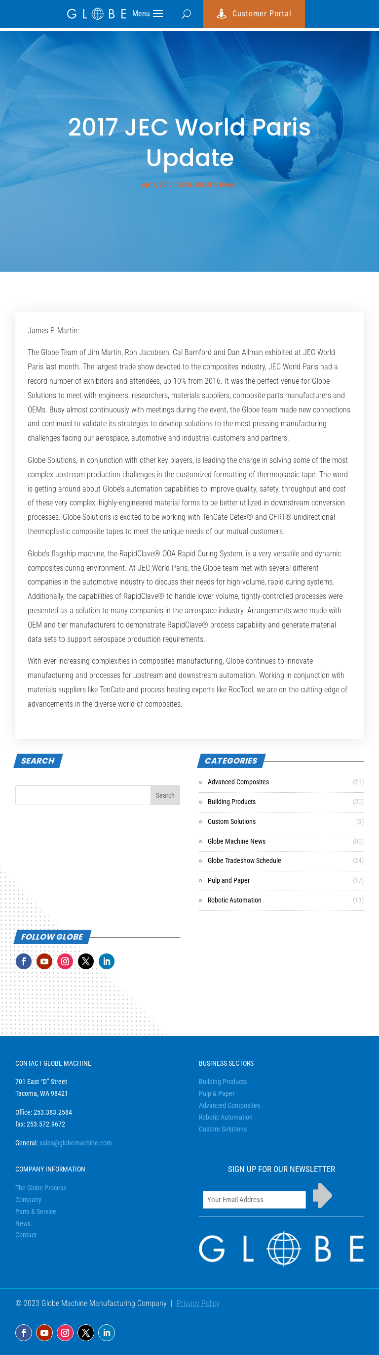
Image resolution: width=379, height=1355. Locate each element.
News (23, 1223)
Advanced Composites (238, 782)
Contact (26, 1235)
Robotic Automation (235, 900)
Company (28, 1200)
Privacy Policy (198, 1303)
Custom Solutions (232, 821)
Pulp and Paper (229, 880)
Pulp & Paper (216, 1093)
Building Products (232, 802)
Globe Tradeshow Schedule (244, 860)
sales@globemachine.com (75, 1143)
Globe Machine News (206, 184)
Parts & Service (35, 1212)
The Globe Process (40, 1188)
